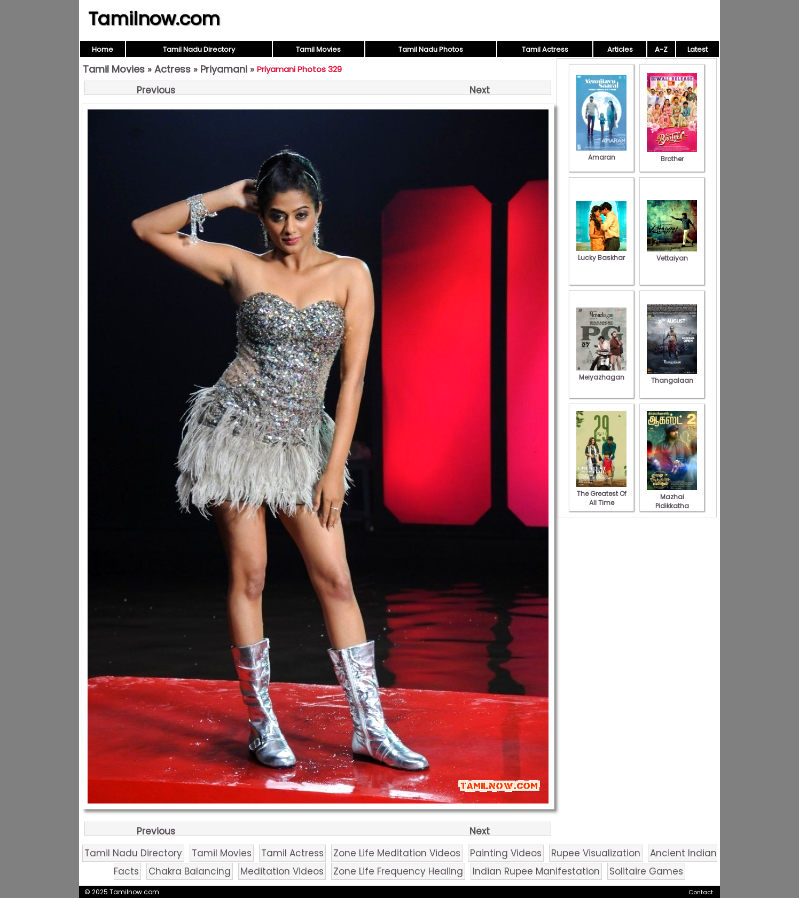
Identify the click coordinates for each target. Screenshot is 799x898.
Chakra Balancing (189, 871)
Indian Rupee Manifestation (536, 871)
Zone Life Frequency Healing (398, 871)
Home (102, 49)
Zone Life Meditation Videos (396, 853)
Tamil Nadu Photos (430, 49)
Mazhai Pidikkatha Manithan (672, 501)
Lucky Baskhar (601, 253)
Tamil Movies (318, 49)
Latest (697, 49)
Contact (700, 892)
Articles (620, 49)
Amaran (601, 153)
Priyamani (223, 69)
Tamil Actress (545, 49)
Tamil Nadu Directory (199, 49)
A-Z (661, 49)
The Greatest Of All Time (601, 493)
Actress (172, 69)
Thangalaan (672, 376)
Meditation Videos (282, 871)
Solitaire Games (646, 871)
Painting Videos (506, 853)
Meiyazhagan (601, 373)
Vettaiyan (672, 254)
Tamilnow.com (154, 18)
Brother (672, 154)
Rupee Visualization (595, 853)
